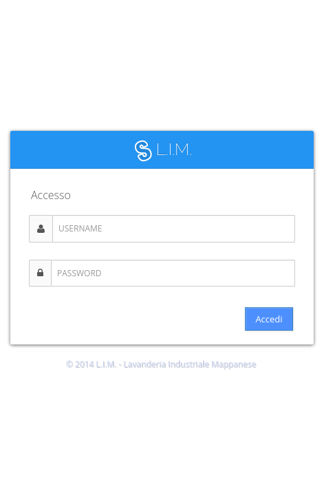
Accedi (268, 319)
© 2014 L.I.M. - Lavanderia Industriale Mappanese (161, 364)
